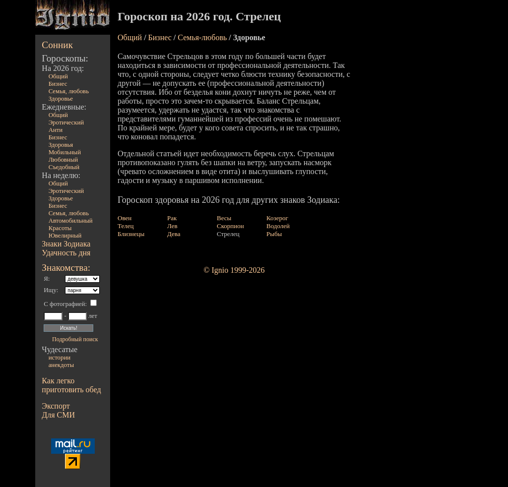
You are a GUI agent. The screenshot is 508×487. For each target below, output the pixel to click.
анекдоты (61, 365)
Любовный (63, 159)
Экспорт (55, 406)
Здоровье (61, 98)
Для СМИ (58, 415)
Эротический (66, 122)
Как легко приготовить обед (71, 385)
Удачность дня (66, 252)
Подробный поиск (75, 339)
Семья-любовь (202, 37)
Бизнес (58, 83)
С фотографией (64, 304)
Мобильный (65, 152)
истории (59, 357)
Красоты (60, 228)
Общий (58, 76)
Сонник (57, 45)
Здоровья (61, 144)
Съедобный (64, 167)
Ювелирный (65, 235)
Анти (56, 129)
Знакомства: (66, 267)
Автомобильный (71, 220)
